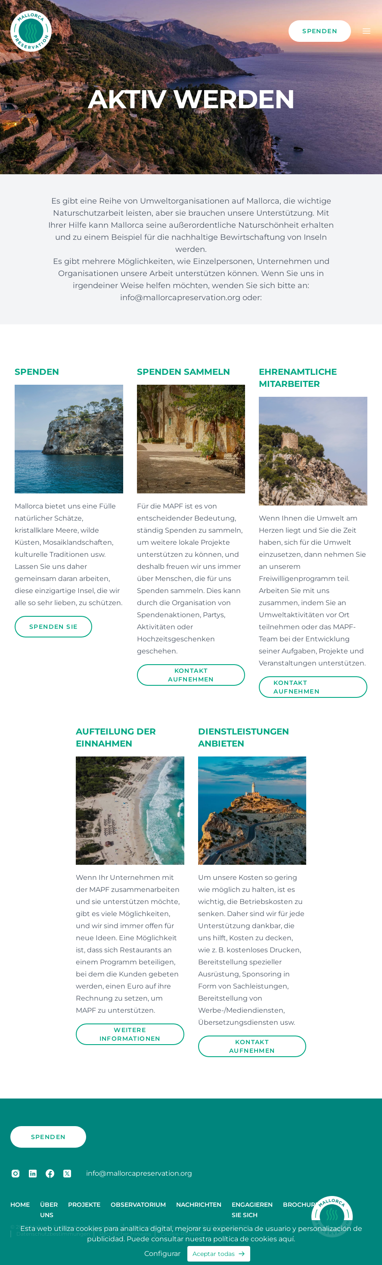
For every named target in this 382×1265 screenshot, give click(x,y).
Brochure (301, 1204)
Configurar (162, 1253)
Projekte (84, 1204)
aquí (286, 1239)
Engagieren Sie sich (252, 1210)
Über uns (49, 1210)
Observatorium (138, 1204)
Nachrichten (198, 1204)
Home (20, 1204)
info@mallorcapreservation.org (181, 297)
